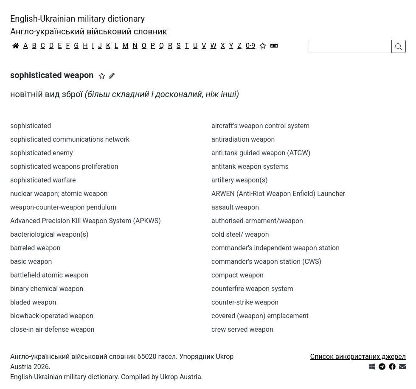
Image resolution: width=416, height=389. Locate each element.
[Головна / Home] (15, 45)
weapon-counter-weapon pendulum (63, 207)
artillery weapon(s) (239, 180)
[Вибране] (262, 45)
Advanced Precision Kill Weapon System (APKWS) (85, 221)
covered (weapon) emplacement (260, 316)
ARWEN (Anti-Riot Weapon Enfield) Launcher (278, 194)
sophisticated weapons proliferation (64, 166)
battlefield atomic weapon (49, 275)
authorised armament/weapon (257, 221)
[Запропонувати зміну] (112, 76)
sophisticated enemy (41, 153)
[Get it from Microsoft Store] (372, 367)
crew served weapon (242, 329)
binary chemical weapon (46, 289)
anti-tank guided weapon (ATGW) (260, 153)
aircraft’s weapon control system (260, 126)
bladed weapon (33, 302)
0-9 (250, 46)
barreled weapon (35, 248)
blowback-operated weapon (51, 316)
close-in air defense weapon (52, 329)
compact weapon (237, 275)
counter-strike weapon (244, 302)
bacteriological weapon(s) (49, 234)
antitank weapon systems (250, 166)
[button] (101, 76)
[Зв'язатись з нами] (402, 367)
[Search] (350, 46)
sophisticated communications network (69, 139)
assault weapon (235, 207)
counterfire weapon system (252, 289)
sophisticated (30, 126)
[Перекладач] (274, 45)
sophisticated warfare (43, 180)
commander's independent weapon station (275, 248)
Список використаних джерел (358, 357)
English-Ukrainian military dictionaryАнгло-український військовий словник (88, 25)
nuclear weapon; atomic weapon (58, 194)
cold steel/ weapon (240, 234)
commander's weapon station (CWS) (266, 261)
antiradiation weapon (243, 139)
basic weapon (31, 261)
